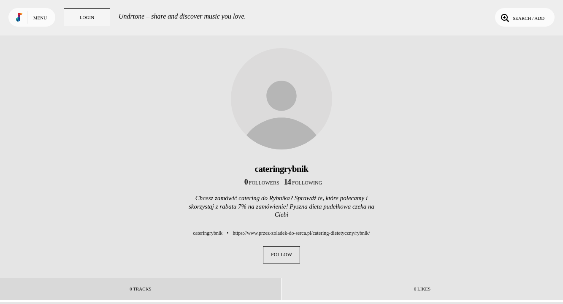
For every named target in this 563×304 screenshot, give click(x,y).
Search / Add (521, 17)
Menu (40, 17)
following (303, 183)
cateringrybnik (207, 233)
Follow (281, 255)
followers (261, 183)
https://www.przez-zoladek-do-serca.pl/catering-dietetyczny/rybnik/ (301, 233)
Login (87, 17)
